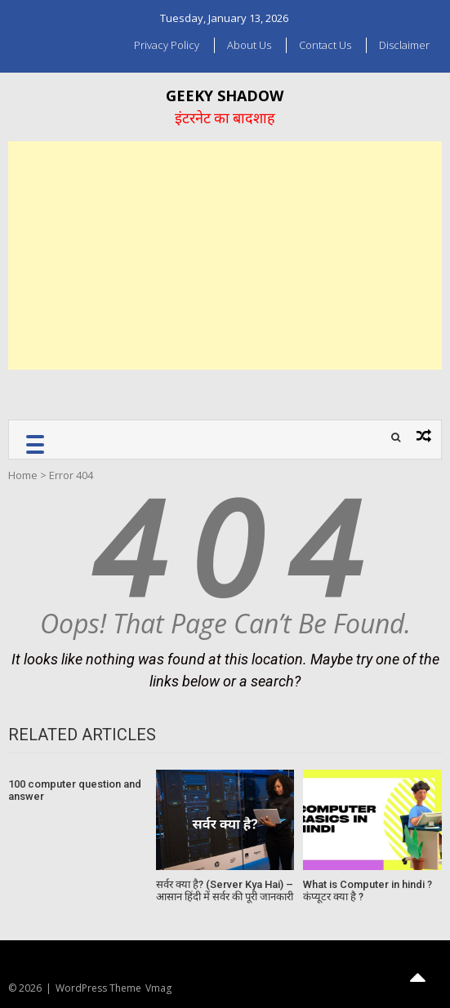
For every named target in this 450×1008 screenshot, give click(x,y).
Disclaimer (404, 45)
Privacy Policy (166, 45)
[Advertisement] (225, 255)
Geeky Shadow (224, 95)
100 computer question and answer (74, 790)
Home (23, 475)
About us (249, 45)
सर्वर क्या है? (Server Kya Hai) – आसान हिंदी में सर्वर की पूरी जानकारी (224, 891)
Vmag (158, 988)
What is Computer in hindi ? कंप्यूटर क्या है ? (367, 891)
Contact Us (325, 45)
